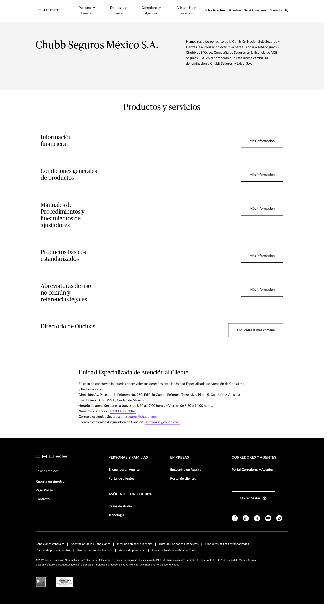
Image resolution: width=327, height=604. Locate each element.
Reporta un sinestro (50, 481)
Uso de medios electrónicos (94, 550)
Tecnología (116, 515)
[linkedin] (246, 518)
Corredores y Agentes (254, 457)
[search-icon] (286, 11)
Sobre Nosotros (215, 10)
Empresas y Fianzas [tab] (118, 10)
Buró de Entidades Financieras (179, 544)
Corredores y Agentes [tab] (151, 10)
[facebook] (235, 518)
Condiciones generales (50, 544)
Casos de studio (120, 506)
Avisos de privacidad (132, 550)
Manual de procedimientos (53, 550)
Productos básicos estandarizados (227, 544)
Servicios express (255, 10)
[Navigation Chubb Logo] (48, 11)
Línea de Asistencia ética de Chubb (174, 550)
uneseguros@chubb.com (139, 416)
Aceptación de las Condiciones (90, 544)
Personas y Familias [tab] (87, 10)
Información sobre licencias (134, 544)
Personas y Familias (128, 457)
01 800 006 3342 (123, 411)
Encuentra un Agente (123, 469)
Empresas (179, 457)
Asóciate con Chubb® (130, 494)
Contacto (276, 10)
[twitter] (257, 518)
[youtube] (268, 518)
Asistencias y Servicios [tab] (186, 10)
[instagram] (279, 518)
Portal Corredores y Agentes (252, 469)
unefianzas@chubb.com (162, 422)
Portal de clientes (121, 478)
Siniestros (234, 10)
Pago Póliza (44, 490)
